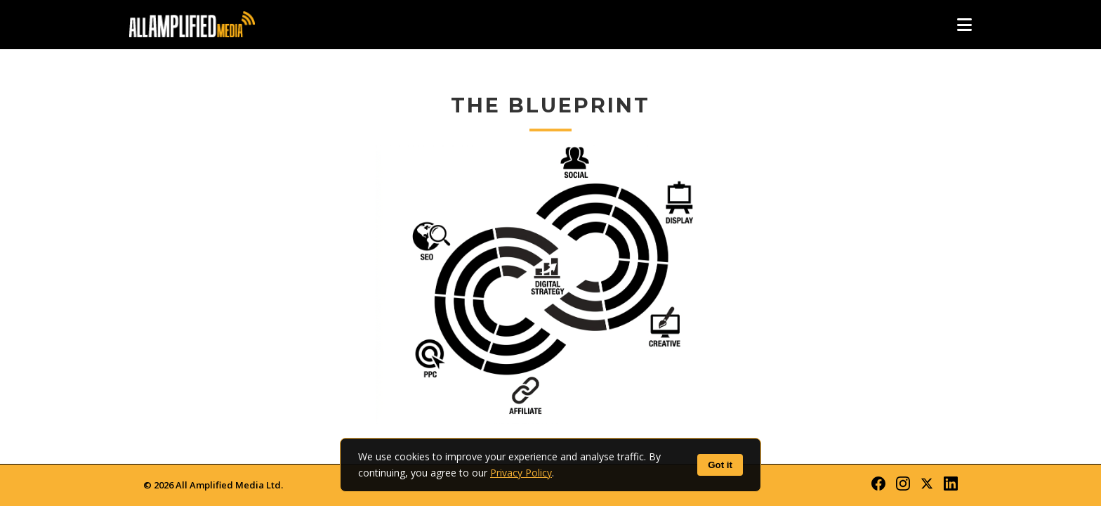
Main (675, 377)
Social (550, 191)
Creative (675, 284)
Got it (720, 465)
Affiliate (550, 377)
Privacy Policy (521, 472)
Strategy (550, 284)
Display (675, 191)
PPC (425, 284)
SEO (425, 191)
